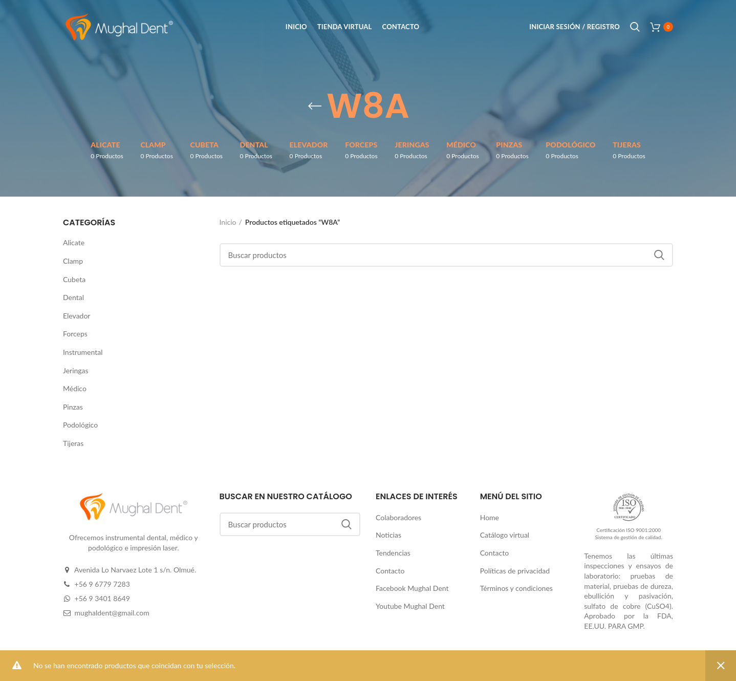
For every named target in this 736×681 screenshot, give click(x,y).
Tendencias (393, 552)
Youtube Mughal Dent (410, 606)
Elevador (76, 315)
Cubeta (74, 279)
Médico (74, 388)
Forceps (75, 333)
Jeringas (76, 370)
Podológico (80, 424)
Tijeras (73, 443)
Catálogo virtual (505, 534)
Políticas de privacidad (515, 570)
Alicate (73, 242)
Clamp (73, 261)
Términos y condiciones (516, 588)
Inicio (228, 222)
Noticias (388, 534)
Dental (73, 297)
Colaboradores (398, 517)
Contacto (390, 570)
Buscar (659, 255)
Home (489, 517)
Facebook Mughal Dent (412, 588)
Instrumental (83, 352)
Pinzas (73, 406)
